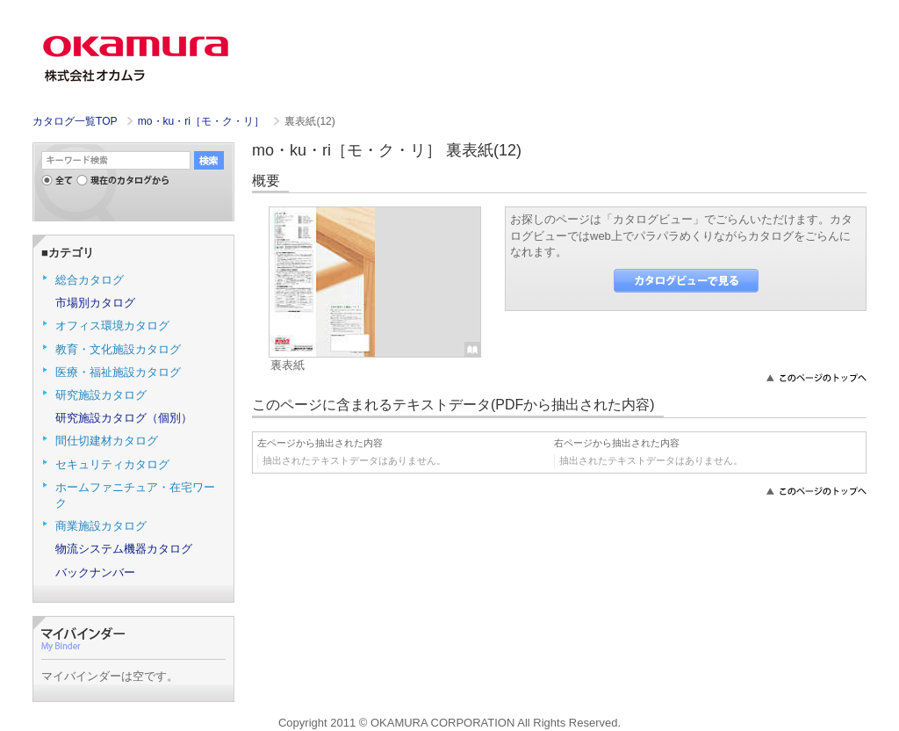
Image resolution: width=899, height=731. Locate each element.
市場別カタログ (95, 302)
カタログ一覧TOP (74, 121)
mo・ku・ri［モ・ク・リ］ (203, 121)
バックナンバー (95, 572)
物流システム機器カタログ (123, 548)
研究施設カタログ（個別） (123, 417)
